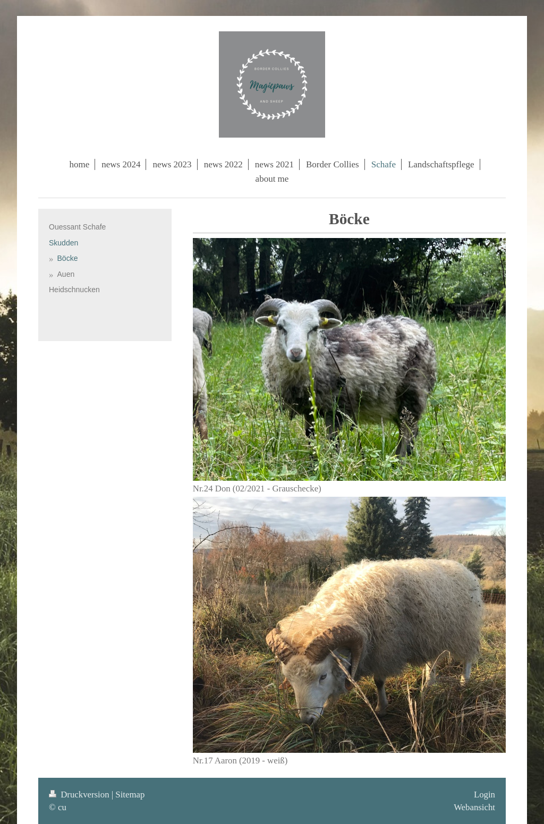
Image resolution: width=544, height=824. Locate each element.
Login (484, 794)
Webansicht (474, 807)
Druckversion (80, 794)
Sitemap (129, 794)
